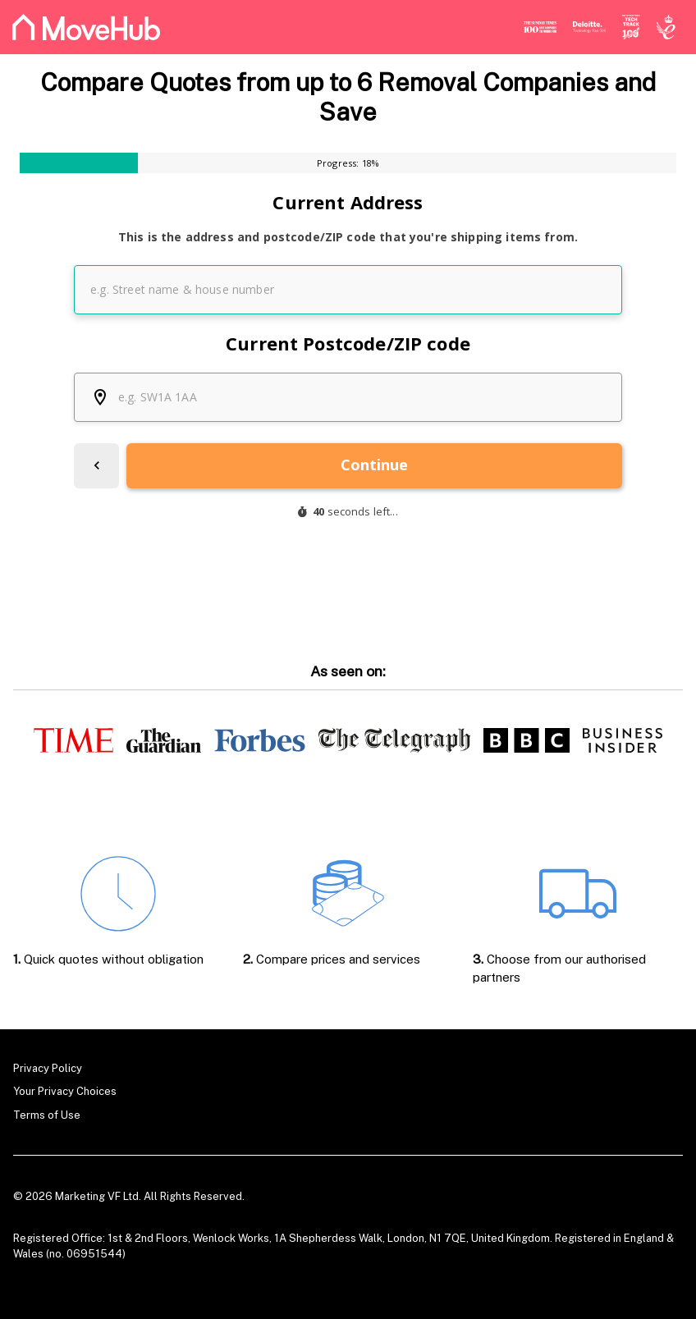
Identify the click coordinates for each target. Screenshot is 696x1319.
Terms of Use (46, 1115)
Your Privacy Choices (65, 1091)
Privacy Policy (47, 1068)
